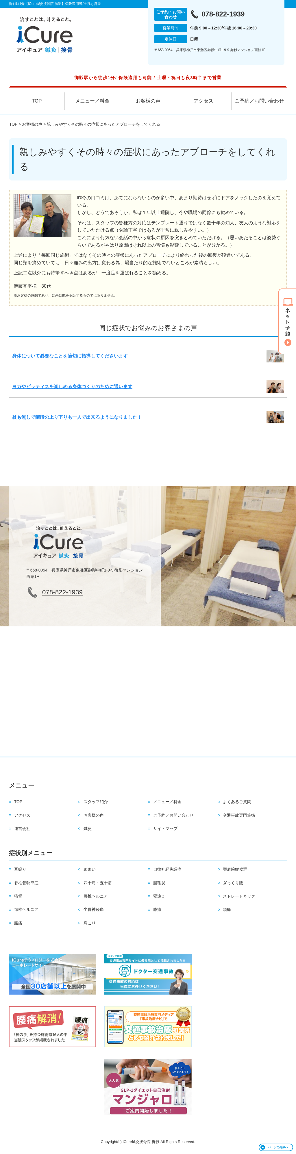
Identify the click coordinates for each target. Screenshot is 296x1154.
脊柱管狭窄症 (26, 883)
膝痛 (157, 909)
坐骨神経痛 (94, 909)
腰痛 (18, 923)
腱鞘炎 (159, 883)
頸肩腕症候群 (235, 869)
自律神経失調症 (167, 869)
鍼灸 (88, 828)
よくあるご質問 (237, 801)
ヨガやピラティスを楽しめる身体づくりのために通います (72, 386)
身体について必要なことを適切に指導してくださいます (70, 355)
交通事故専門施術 (239, 815)
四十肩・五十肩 (98, 883)
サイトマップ (165, 828)
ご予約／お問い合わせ (259, 101)
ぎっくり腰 (233, 883)
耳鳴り (20, 869)
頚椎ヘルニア (26, 909)
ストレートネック (239, 896)
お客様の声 (148, 101)
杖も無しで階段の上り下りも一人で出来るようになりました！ (77, 417)
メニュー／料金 (92, 101)
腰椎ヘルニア (96, 896)
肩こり (90, 923)
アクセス (203, 101)
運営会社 (22, 828)
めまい (90, 869)
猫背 (18, 896)
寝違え (159, 896)
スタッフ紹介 (96, 801)
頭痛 (227, 909)
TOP (37, 101)
